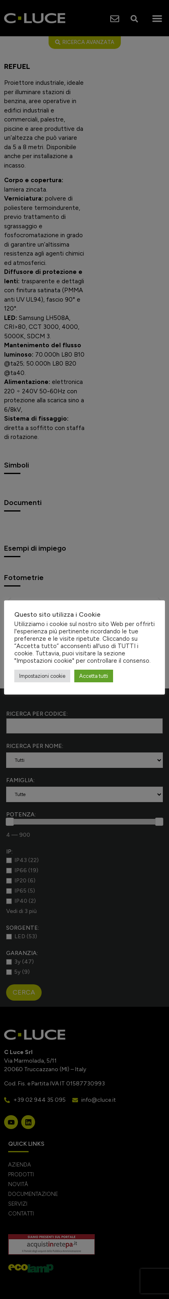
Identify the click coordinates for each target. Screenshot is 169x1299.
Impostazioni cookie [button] (42, 676)
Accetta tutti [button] (93, 676)
